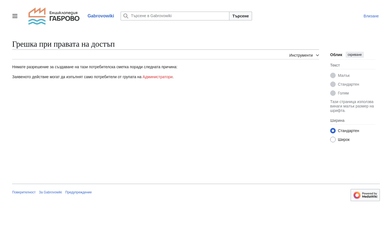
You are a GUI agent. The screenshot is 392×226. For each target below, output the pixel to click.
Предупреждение (78, 192)
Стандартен (348, 84)
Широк (343, 139)
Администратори (158, 77)
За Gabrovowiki (50, 192)
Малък (344, 75)
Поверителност (24, 192)
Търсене (240, 16)
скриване (355, 55)
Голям (343, 93)
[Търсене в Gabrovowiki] (175, 16)
